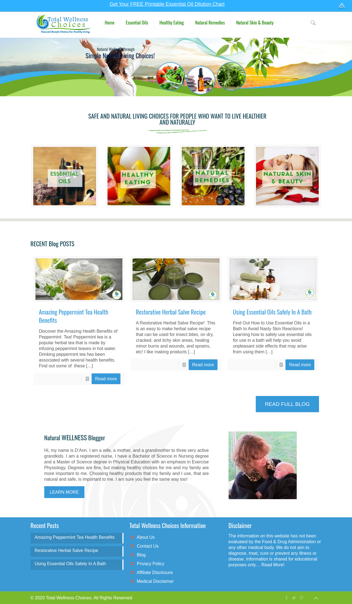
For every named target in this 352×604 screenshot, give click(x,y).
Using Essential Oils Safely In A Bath (272, 311)
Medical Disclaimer (155, 581)
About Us (146, 537)
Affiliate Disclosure (155, 572)
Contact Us (148, 546)
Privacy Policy (150, 563)
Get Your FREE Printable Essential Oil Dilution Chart (166, 4)
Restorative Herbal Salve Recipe (171, 311)
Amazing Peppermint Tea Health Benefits (73, 315)
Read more (106, 378)
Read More (272, 564)
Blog (141, 555)
